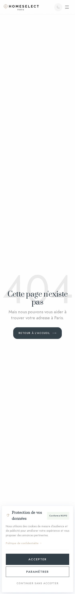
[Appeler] (58, 7)
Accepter (37, 559)
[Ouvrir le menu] (67, 7)
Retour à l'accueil (34, 333)
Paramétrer (37, 572)
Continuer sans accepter (38, 583)
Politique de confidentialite (24, 543)
